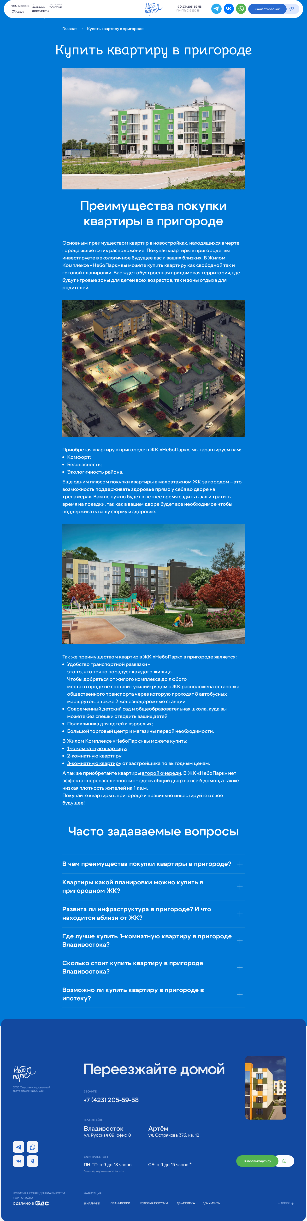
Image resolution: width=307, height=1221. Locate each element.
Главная (69, 28)
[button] (267, 9)
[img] (42, 1203)
